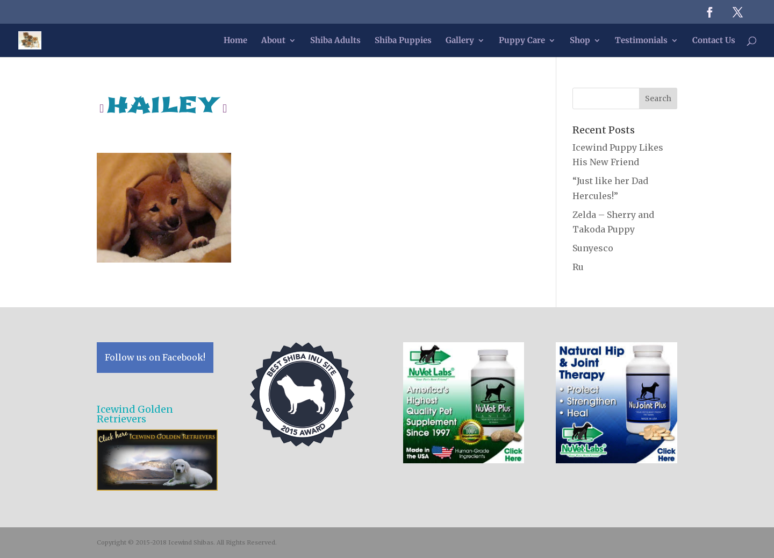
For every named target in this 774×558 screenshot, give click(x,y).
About (273, 41)
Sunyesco (592, 248)
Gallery (460, 41)
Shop (580, 41)
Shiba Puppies (403, 41)
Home (235, 41)
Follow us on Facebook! (155, 357)
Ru (578, 267)
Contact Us (713, 41)
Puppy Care (522, 41)
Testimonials (641, 41)
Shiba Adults (335, 41)
